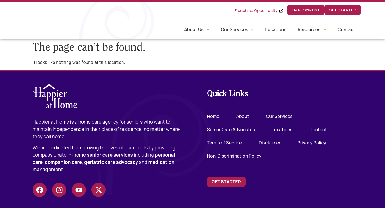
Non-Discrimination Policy (234, 156)
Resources (312, 29)
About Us (197, 29)
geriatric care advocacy (111, 162)
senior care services (110, 155)
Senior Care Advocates (231, 129)
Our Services (237, 29)
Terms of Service (224, 143)
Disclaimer (270, 143)
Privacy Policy (311, 143)
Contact (346, 29)
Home (213, 116)
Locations (275, 29)
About (242, 116)
